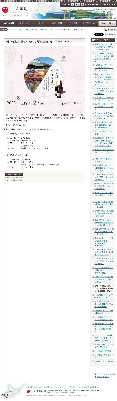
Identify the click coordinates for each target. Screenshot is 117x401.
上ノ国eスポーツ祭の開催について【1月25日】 (104, 152)
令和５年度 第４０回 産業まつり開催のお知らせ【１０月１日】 (104, 231)
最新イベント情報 (31, 29)
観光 (21, 29)
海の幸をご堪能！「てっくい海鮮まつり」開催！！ (103, 106)
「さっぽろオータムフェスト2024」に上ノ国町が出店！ (103, 177)
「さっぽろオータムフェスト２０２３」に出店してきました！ (103, 252)
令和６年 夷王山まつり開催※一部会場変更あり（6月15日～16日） (103, 222)
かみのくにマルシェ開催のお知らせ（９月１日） (103, 195)
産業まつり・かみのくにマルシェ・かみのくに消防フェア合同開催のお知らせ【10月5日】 (103, 79)
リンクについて (56, 387)
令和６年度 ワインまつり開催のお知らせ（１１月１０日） (103, 168)
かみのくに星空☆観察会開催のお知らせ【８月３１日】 (103, 204)
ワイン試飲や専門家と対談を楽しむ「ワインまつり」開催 (103, 270)
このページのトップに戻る (106, 374)
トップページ (12, 29)
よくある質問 (85, 387)
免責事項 (47, 387)
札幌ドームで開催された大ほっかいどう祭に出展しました (103, 279)
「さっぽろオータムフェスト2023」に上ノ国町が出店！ (103, 261)
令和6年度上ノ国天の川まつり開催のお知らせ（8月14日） (104, 213)
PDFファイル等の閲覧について (71, 387)
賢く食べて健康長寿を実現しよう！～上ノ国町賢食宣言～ (103, 115)
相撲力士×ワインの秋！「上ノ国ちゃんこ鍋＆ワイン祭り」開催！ (104, 46)
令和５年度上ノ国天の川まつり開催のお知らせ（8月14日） (103, 304)
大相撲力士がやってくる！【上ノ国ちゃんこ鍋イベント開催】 (103, 67)
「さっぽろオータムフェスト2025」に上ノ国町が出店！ (103, 91)
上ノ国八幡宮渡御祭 (102, 351)
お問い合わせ (95, 387)
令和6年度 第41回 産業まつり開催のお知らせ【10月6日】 (103, 186)
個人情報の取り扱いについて (35, 387)
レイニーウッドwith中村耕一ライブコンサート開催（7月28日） (103, 338)
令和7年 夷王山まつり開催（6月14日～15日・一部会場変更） (103, 125)
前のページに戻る (103, 377)
